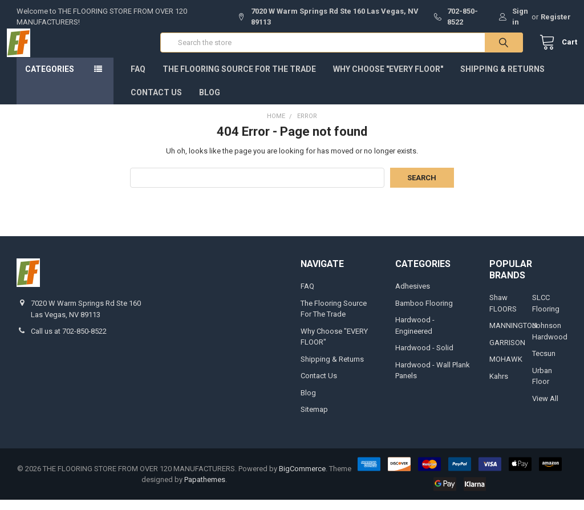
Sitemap (314, 419)
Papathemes (204, 489)
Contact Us (156, 102)
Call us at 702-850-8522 (69, 341)
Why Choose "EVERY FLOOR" (388, 79)
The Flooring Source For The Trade (239, 79)
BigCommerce (302, 479)
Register (556, 17)
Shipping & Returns (502, 79)
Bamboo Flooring (424, 313)
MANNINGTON (513, 335)
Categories (49, 79)
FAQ (138, 79)
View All (545, 408)
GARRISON (507, 353)
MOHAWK (505, 369)
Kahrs (498, 386)
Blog (209, 102)
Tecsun (543, 363)
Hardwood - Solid (424, 358)
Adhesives (412, 296)
